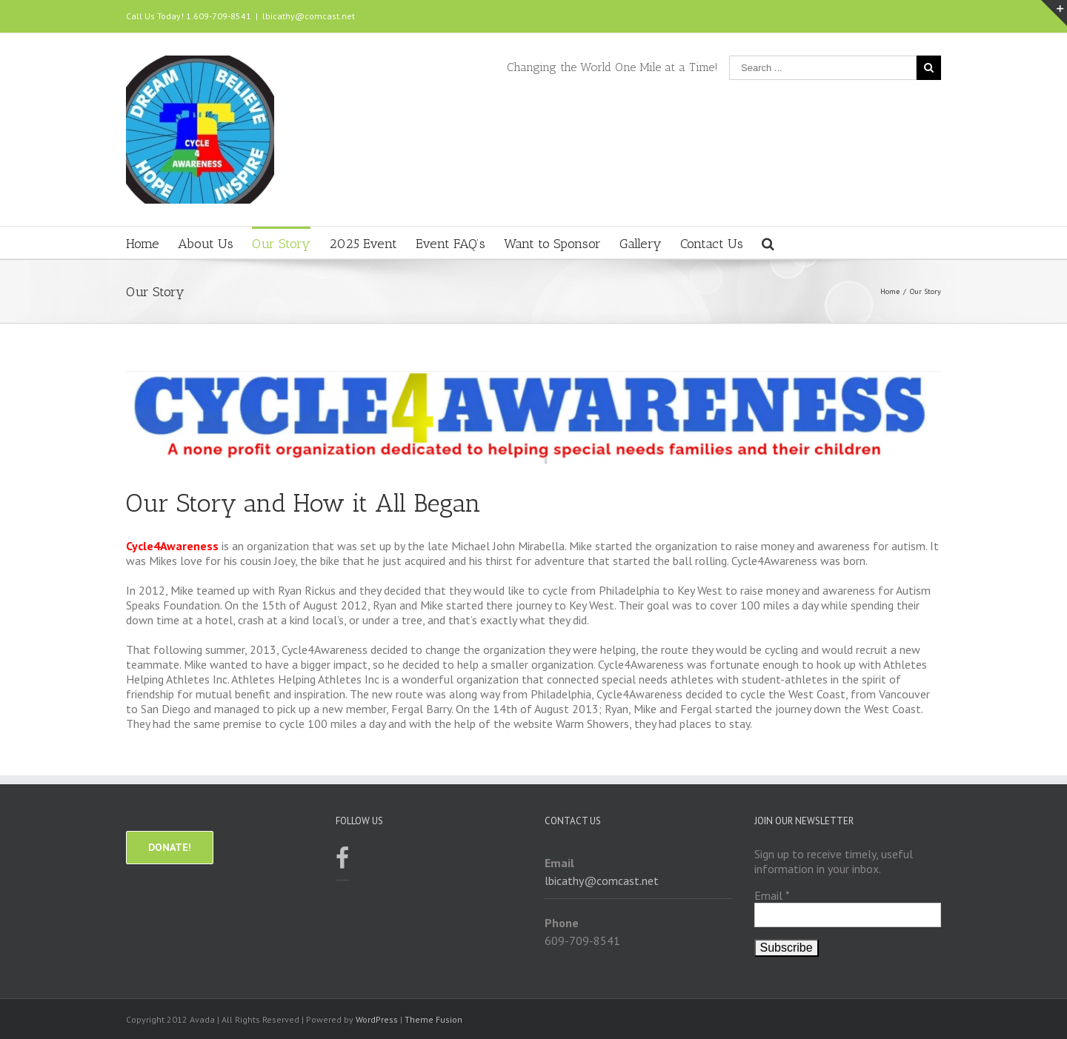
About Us (205, 243)
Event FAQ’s (450, 243)
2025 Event (363, 243)
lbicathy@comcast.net (308, 15)
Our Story (281, 243)
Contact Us (711, 243)
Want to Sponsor (552, 243)
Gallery (640, 243)
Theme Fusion (433, 1019)
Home (142, 243)
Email (772, 895)
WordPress (377, 1019)
